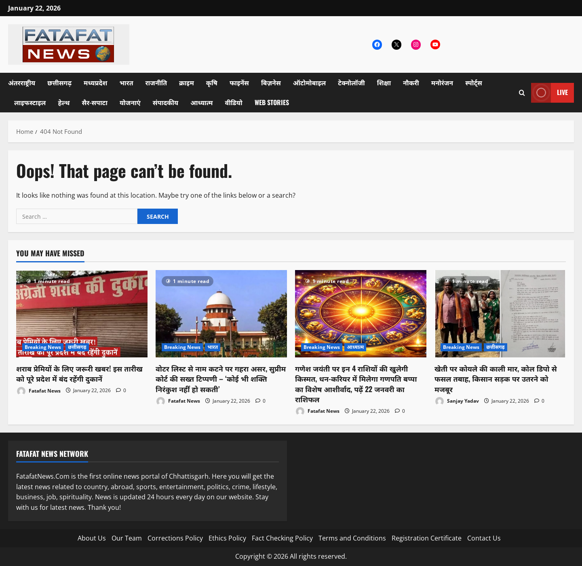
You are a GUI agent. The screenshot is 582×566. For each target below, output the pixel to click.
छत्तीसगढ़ (59, 82)
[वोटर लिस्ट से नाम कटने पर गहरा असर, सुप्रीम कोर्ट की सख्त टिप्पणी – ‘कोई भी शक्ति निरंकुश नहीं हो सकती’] (221, 314)
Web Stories (272, 102)
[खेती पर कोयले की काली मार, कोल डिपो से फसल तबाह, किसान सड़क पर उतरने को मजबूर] (500, 314)
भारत (126, 82)
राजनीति (156, 82)
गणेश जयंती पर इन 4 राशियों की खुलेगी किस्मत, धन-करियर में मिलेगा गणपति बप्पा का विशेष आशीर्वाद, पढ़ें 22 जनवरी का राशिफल (356, 383)
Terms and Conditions (352, 538)
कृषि (211, 82)
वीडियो (233, 102)
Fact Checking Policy (282, 538)
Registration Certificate (427, 538)
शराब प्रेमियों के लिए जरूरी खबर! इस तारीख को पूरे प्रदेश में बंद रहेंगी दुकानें (79, 373)
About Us (92, 538)
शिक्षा (384, 82)
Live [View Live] (549, 93)
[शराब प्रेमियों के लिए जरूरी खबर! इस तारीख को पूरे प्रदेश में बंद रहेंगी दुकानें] (82, 314)
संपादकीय (166, 102)
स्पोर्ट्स (473, 82)
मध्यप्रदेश (95, 82)
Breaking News (43, 347)
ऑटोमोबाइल (309, 82)
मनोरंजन (442, 82)
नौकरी (411, 82)
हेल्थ (64, 102)
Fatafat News (38, 391)
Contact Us (484, 538)
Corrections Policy (175, 538)
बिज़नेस (271, 82)
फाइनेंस (239, 82)
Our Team (127, 538)
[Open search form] (522, 93)
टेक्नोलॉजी (351, 82)
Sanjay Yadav (456, 401)
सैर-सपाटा (95, 102)
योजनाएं (130, 102)
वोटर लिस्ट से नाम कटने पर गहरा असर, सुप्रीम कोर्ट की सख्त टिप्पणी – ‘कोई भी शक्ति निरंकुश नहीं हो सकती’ (221, 378)
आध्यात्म (201, 102)
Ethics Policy (227, 538)
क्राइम (186, 82)
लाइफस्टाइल (30, 102)
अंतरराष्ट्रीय (21, 82)
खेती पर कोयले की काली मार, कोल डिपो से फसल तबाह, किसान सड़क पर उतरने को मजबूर (495, 378)
